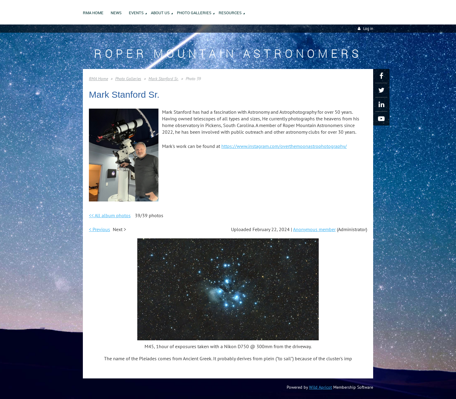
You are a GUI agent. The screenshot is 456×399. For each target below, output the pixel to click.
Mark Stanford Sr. (163, 78)
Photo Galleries (128, 78)
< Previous (99, 229)
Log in (368, 28)
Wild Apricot (320, 387)
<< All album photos (110, 215)
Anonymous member (314, 229)
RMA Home (98, 78)
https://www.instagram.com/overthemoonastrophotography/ (284, 146)
